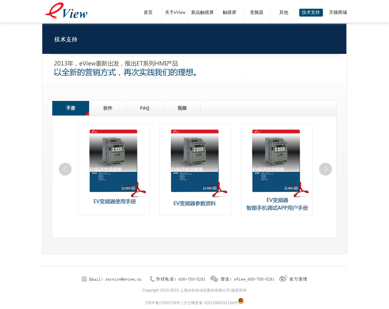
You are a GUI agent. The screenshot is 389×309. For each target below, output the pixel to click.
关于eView (175, 12)
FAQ (144, 108)
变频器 (256, 12)
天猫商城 (338, 12)
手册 (70, 108)
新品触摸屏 (202, 12)
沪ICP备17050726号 (162, 303)
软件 (107, 108)
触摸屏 (229, 12)
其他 (283, 12)
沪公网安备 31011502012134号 (210, 303)
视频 (182, 108)
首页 (148, 12)
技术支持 (311, 12)
